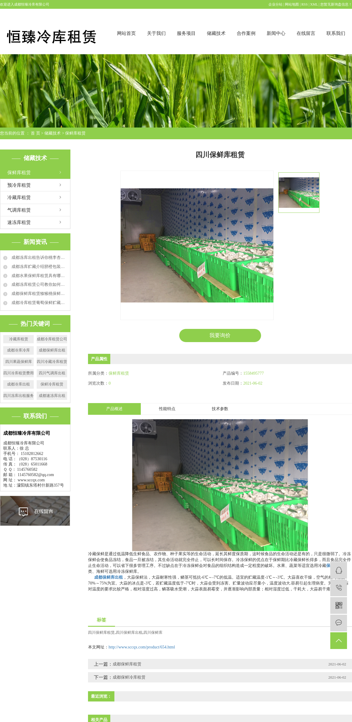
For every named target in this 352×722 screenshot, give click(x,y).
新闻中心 (276, 33)
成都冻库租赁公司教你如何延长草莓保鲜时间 (38, 284)
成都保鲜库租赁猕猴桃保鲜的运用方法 (38, 293)
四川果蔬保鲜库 (18, 361)
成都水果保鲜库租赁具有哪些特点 (38, 275)
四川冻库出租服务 (18, 395)
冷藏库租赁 (19, 197)
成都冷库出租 (18, 384)
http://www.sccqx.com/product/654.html (142, 647)
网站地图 (292, 4)
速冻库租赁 (19, 222)
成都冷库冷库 (18, 350)
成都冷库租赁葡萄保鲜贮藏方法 (38, 302)
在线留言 (306, 33)
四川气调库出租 (52, 373)
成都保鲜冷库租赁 (129, 677)
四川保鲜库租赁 (101, 632)
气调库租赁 (19, 210)
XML (314, 4)
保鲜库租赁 (75, 133)
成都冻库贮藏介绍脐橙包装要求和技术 (38, 266)
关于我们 (156, 33)
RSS (305, 4)
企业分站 (275, 4)
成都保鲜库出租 (52, 350)
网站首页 (126, 33)
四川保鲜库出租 (129, 632)
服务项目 (186, 33)
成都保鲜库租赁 (127, 664)
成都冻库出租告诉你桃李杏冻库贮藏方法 (38, 257)
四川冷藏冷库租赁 (52, 361)
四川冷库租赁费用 (18, 373)
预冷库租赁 (19, 185)
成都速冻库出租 (52, 395)
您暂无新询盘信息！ (336, 4)
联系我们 (335, 33)
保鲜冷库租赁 (51, 384)
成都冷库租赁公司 (52, 339)
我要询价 (220, 335)
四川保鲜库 (153, 632)
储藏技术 (216, 33)
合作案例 (246, 33)
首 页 (35, 133)
